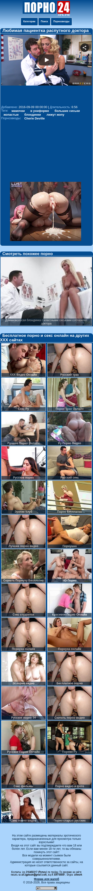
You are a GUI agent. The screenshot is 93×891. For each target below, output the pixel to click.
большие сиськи (67, 111)
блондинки (32, 114)
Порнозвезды (61, 21)
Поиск (44, 21)
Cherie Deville (34, 118)
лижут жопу (55, 114)
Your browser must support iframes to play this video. (46, 69)
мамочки (18, 111)
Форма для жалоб (46, 879)
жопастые (11, 114)
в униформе (39, 111)
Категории (29, 21)
